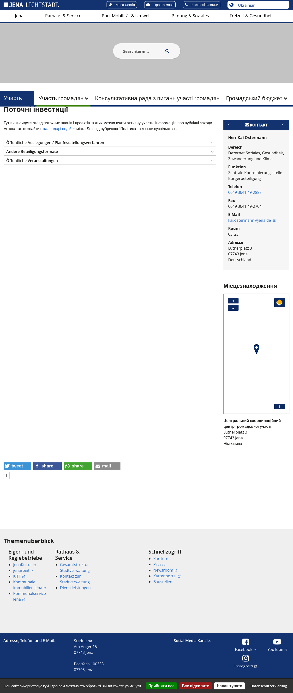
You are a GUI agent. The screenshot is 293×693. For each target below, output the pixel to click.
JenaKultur (24, 564)
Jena (19, 16)
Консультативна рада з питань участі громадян (157, 98)
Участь (13, 97)
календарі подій (59, 152)
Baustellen (162, 581)
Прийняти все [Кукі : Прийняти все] (161, 685)
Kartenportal (166, 576)
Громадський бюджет (254, 98)
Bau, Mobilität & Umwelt (126, 16)
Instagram (245, 665)
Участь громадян (61, 98)
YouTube (277, 649)
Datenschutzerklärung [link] (269, 686)
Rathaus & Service (63, 16)
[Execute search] (167, 51)
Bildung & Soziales (190, 16)
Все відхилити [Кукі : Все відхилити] (195, 685)
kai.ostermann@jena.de (251, 243)
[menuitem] (19, 16)
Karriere (160, 558)
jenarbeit (23, 570)
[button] (110, 166)
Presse (159, 564)
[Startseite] (9, 118)
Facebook (245, 649)
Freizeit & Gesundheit (251, 16)
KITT (19, 576)
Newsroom (165, 570)
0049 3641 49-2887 (245, 215)
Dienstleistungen (75, 587)
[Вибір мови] (260, 5)
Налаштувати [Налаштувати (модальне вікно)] (229, 685)
